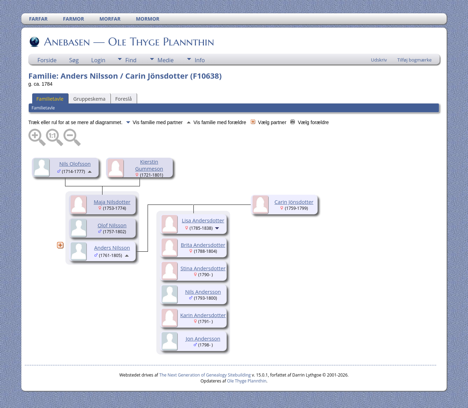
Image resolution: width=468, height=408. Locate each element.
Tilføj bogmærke (414, 60)
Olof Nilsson (112, 225)
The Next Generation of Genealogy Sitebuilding (205, 375)
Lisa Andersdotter (203, 220)
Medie (165, 60)
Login (98, 60)
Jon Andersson (203, 338)
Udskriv (379, 60)
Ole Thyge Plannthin (246, 381)
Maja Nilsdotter (112, 201)
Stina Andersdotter (203, 268)
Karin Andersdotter (203, 315)
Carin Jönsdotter (294, 201)
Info (199, 60)
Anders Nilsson (112, 247)
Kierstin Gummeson (149, 165)
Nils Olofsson (75, 163)
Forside (47, 60)
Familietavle (50, 98)
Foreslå (123, 98)
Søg (74, 60)
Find (130, 60)
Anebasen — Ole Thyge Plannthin (128, 42)
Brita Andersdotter (203, 244)
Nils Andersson (203, 291)
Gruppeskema (89, 98)
